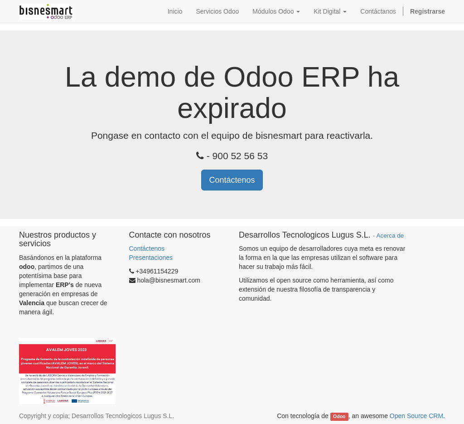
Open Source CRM (416, 415)
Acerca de (390, 235)
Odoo (339, 416)
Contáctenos (232, 180)
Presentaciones (151, 257)
